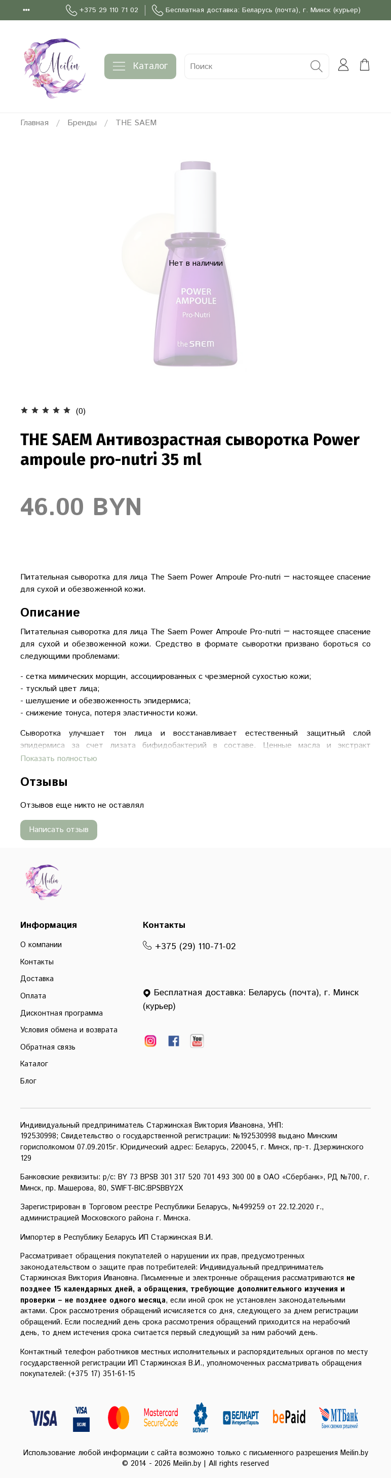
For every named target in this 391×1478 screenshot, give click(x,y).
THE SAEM (136, 123)
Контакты (37, 962)
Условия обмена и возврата (69, 1030)
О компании (41, 945)
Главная (34, 123)
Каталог (140, 66)
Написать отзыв (59, 830)
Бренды (82, 123)
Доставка (37, 979)
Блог (28, 1081)
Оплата (33, 996)
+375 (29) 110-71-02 (189, 946)
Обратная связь (47, 1047)
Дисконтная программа (61, 1013)
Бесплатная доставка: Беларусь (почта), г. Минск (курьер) (256, 10)
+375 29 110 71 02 (102, 10)
